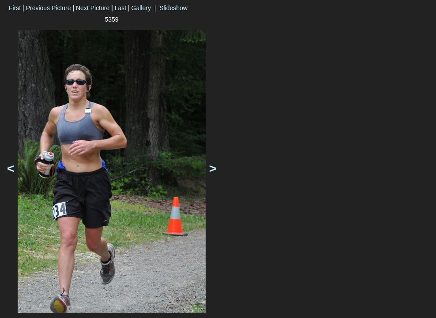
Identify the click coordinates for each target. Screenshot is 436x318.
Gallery (141, 7)
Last (120, 7)
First (15, 7)
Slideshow (173, 7)
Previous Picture (48, 7)
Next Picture (92, 7)
